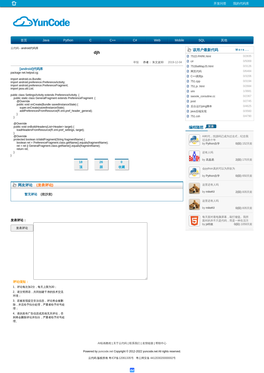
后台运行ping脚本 (201, 106)
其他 (224, 40)
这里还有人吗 (210, 184)
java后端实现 (199, 111)
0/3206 (247, 76)
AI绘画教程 (104, 343)
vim (193, 91)
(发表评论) (44, 185)
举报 (136, 62)
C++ (113, 40)
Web (157, 40)
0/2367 (247, 96)
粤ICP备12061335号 (121, 358)
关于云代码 (120, 343)
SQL (201, 40)
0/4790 (247, 116)
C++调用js (197, 76)
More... (242, 49)
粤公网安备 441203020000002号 (156, 358)
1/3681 (247, 91)
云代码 (15, 48)
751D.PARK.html (201, 56)
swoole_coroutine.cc (203, 96)
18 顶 (81, 164)
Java (46, 40)
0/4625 (247, 106)
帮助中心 (160, 343)
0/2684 (247, 86)
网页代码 (196, 71)
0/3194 (247, 81)
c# (192, 61)
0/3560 (247, 111)
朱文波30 (157, 62)
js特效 (209, 224)
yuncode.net (105, 351)
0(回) (238, 143)
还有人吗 (207, 152)
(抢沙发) (46, 194)
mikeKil (210, 191)
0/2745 (247, 101)
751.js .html (198, 86)
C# (135, 40)
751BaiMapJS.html (202, 66)
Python (68, 40)
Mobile (179, 40)
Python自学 (213, 143)
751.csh (195, 116)
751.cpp (195, 81)
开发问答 (220, 3)
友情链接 (147, 343)
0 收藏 (121, 164)
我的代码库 (241, 3)
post (193, 101)
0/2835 (247, 56)
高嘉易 (210, 159)
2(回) (238, 159)
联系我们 (134, 343)
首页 (24, 40)
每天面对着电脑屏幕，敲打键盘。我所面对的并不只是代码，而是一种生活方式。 (225, 220)
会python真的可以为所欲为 (218, 168)
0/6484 (247, 71)
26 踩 (101, 164)
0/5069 (247, 61)
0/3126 (247, 66)
